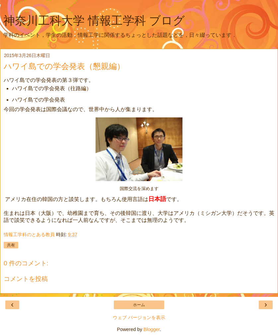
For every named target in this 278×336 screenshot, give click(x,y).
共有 (11, 245)
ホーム (139, 304)
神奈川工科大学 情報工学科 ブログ (94, 20)
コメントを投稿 (26, 278)
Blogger (152, 329)
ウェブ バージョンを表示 (139, 317)
